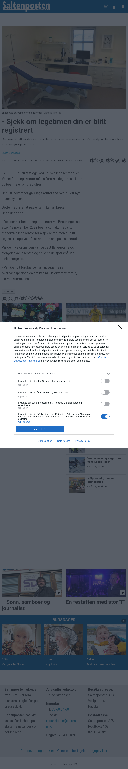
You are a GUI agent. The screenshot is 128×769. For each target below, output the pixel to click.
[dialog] (64, 384)
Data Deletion (45, 441)
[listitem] (64, 373)
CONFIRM (40, 429)
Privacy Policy (83, 441)
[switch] (105, 381)
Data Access (63, 441)
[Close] (121, 328)
